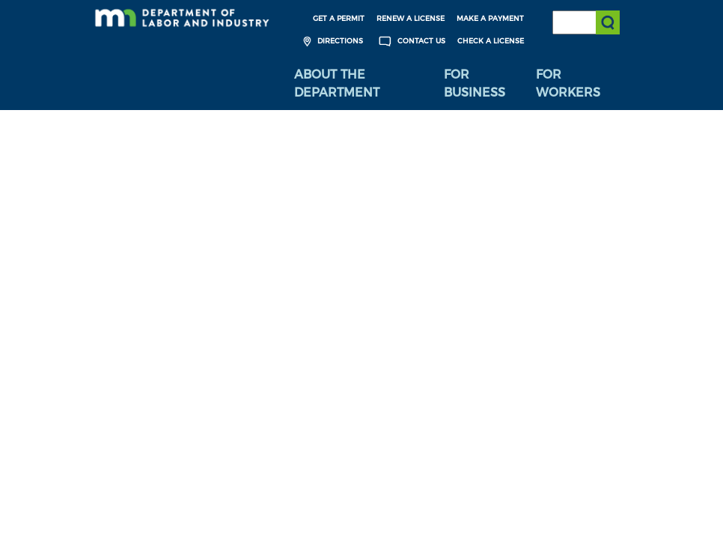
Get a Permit (338, 18)
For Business (474, 83)
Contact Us (410, 41)
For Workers (568, 83)
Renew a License (410, 18)
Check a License (490, 41)
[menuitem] (358, 83)
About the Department (336, 83)
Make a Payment (490, 18)
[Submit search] (608, 22)
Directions (331, 41)
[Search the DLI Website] (586, 22)
